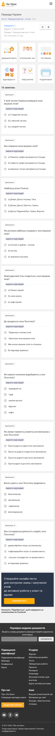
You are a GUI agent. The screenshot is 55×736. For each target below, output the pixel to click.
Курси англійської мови (40, 683)
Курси (4, 667)
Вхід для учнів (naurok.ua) (41, 694)
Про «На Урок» (8, 694)
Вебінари (5, 661)
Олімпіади (33, 673)
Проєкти (33, 667)
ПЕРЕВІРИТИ (46, 639)
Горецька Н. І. (10, 26)
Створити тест (19, 601)
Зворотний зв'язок (12, 705)
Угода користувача (9, 729)
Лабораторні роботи (38, 664)
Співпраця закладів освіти (13, 697)
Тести (31, 660)
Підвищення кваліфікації (13, 657)
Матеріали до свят (37, 697)
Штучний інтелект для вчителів (39, 678)
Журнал (32, 654)
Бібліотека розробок (38, 657)
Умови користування (26, 729)
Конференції (7, 664)
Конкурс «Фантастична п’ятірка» (39, 702)
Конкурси (33, 670)
